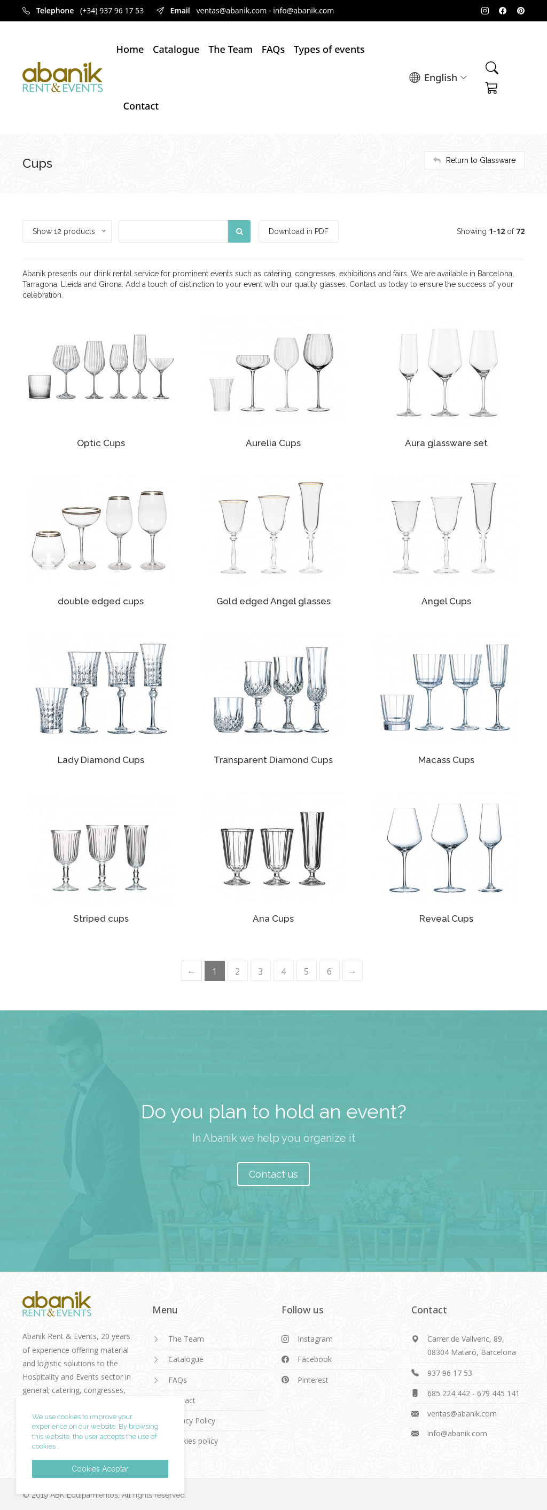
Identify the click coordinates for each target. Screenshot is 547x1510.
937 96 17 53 (449, 1372)
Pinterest (313, 1379)
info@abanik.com (303, 10)
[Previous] (192, 970)
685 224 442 (448, 1392)
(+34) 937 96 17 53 (112, 10)
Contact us (273, 1173)
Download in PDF (300, 231)
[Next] (352, 970)
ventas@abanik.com (231, 10)
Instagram (315, 1338)
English (438, 77)
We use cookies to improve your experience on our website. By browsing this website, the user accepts (95, 1427)
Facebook (315, 1358)
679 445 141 (498, 1392)
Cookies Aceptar (100, 1469)
